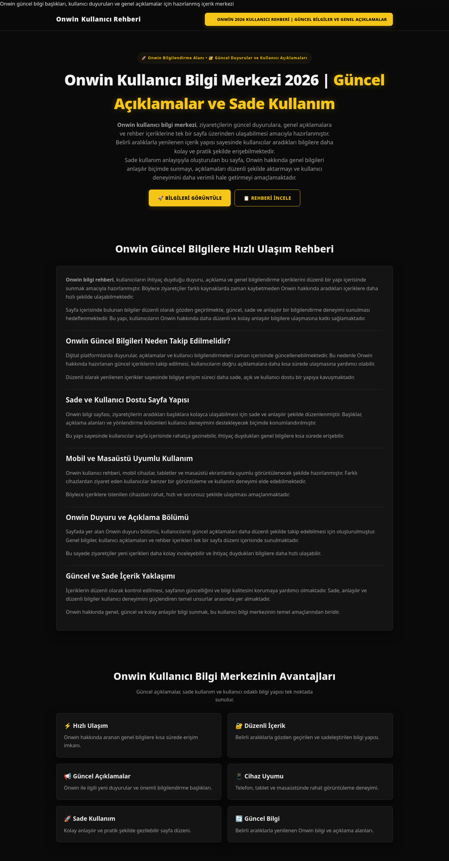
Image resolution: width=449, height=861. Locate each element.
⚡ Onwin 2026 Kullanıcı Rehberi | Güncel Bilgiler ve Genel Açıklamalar (299, 19)
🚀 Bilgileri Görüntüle (190, 198)
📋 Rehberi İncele (267, 198)
